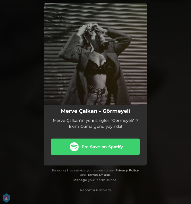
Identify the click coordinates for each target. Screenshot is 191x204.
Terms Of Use (99, 175)
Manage (80, 180)
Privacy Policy (127, 170)
